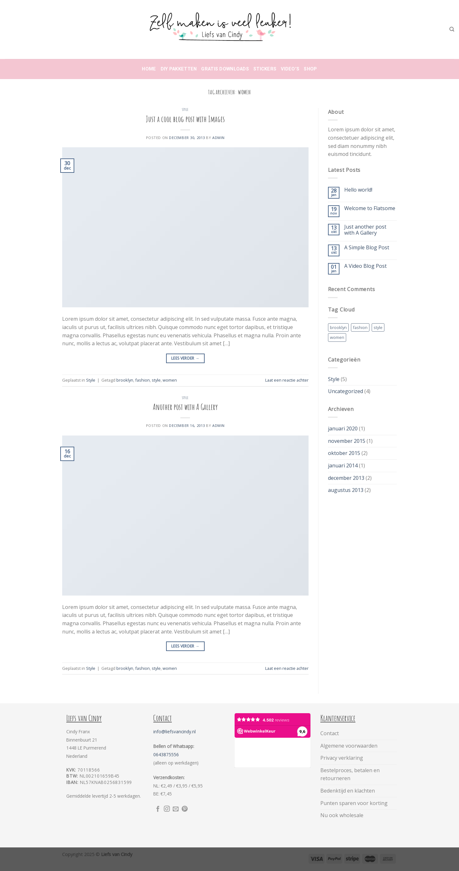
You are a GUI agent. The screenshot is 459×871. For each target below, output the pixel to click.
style (156, 380)
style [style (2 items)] (378, 327)
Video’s (290, 69)
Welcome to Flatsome (369, 208)
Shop (310, 69)
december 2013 (346, 477)
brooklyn (124, 380)
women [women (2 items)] (337, 337)
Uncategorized (345, 391)
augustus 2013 (345, 490)
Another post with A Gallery (185, 407)
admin (218, 137)
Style (185, 109)
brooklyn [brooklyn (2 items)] (338, 327)
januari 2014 (343, 465)
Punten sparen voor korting (354, 803)
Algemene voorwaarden (348, 745)
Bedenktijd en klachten (347, 790)
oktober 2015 (344, 453)
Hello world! (358, 190)
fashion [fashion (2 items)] (360, 327)
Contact (329, 733)
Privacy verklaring (341, 757)
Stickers (264, 69)
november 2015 (346, 440)
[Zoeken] (451, 29)
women (170, 380)
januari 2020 (343, 428)
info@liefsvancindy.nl (174, 731)
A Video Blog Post (365, 266)
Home (149, 69)
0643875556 (166, 754)
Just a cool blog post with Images (185, 119)
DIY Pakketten (179, 69)
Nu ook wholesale (341, 815)
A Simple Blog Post (366, 248)
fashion (142, 380)
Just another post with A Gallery (365, 230)
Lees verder (185, 358)
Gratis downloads (225, 69)
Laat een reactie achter (287, 380)
